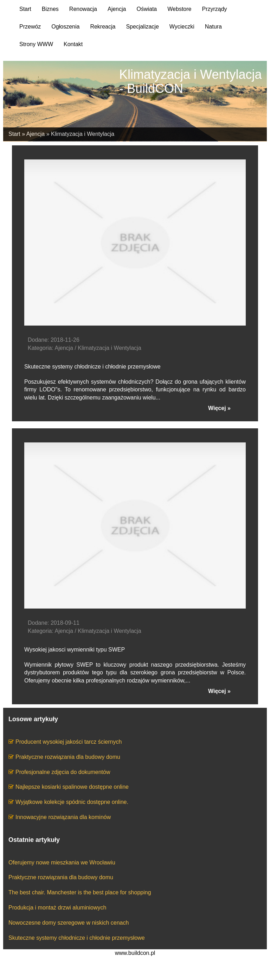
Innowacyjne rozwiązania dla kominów (63, 817)
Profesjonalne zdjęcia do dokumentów (62, 772)
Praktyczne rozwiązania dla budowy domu (67, 757)
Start (14, 134)
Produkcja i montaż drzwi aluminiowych (57, 908)
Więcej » (219, 408)
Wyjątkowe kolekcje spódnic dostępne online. (71, 802)
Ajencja (35, 134)
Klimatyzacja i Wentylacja (82, 134)
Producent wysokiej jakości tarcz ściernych (68, 742)
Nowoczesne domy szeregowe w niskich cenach (68, 923)
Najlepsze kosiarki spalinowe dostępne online (72, 787)
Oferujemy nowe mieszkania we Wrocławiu (61, 862)
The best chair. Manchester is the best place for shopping (79, 892)
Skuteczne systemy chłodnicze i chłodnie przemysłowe (76, 938)
